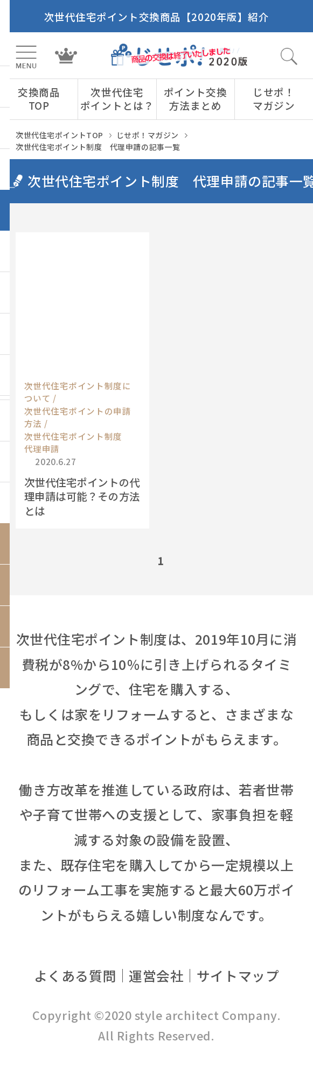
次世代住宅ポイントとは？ (117, 98)
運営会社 (156, 975)
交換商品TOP (39, 98)
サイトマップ (238, 975)
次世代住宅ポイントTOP (59, 135)
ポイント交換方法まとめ (195, 98)
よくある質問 (75, 975)
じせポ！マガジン (274, 98)
